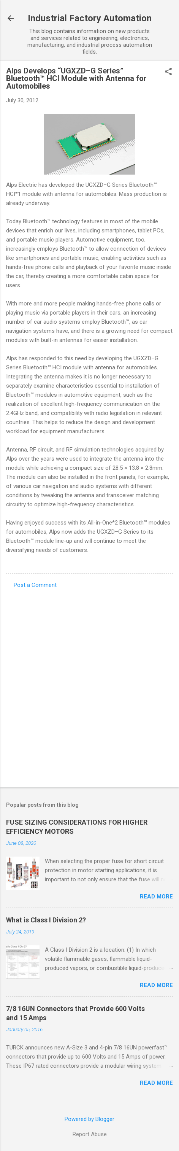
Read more (156, 896)
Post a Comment (35, 585)
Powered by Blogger (89, 1119)
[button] (168, 72)
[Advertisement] (89, 685)
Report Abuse (90, 1134)
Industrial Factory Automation (90, 18)
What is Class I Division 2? (46, 920)
